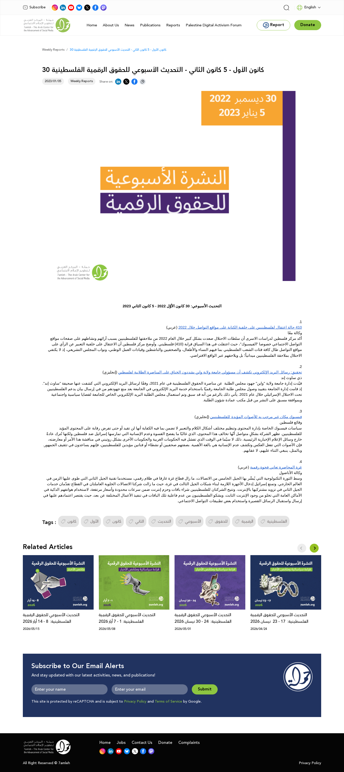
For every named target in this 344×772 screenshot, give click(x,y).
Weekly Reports (53, 49)
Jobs (121, 743)
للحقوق (218, 521)
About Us (111, 25)
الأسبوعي (189, 521)
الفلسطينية (273, 521)
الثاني (136, 521)
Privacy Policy (135, 701)
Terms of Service (168, 701)
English (306, 8)
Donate (165, 743)
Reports (173, 25)
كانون (68, 521)
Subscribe (34, 7)
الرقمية (244, 521)
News (129, 25)
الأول (90, 521)
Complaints (189, 743)
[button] (314, 548)
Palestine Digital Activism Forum (214, 25)
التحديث (161, 521)
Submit (205, 689)
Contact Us (142, 743)
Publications (150, 25)
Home (92, 25)
